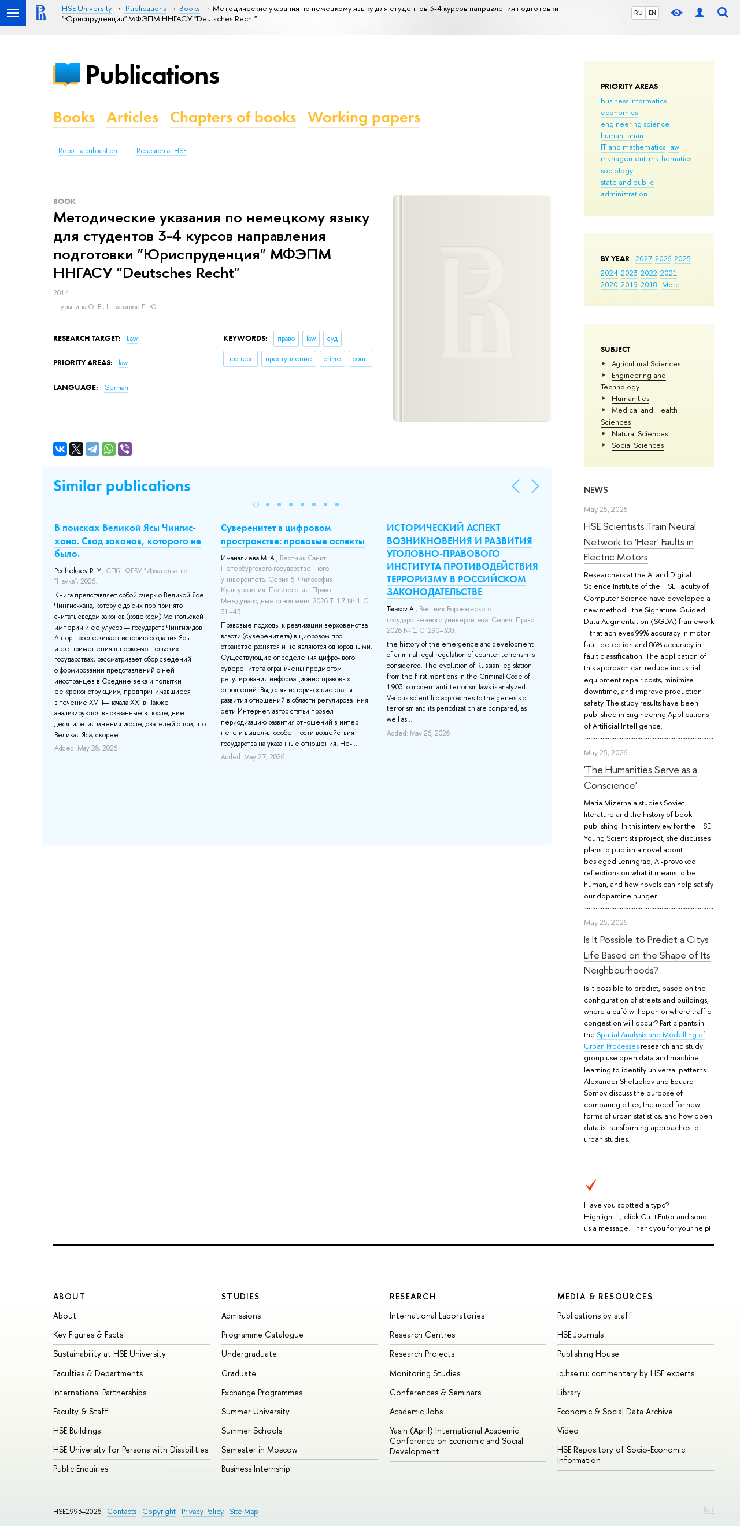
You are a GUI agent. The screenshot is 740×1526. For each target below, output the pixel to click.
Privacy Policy (203, 1511)
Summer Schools (251, 1430)
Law (132, 338)
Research (413, 1296)
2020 (609, 284)
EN (652, 13)
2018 (649, 284)
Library (569, 1392)
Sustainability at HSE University (109, 1353)
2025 (682, 258)
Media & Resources (605, 1296)
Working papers (364, 117)
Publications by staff (594, 1315)
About (69, 1296)
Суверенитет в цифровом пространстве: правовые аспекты (293, 534)
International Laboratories (437, 1315)
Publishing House (588, 1353)
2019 (629, 284)
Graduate (238, 1373)
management (623, 158)
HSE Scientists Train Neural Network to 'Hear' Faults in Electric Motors (640, 541)
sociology (617, 170)
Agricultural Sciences (646, 363)
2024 (609, 273)
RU (638, 13)
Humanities (630, 398)
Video (568, 1430)
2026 (663, 258)
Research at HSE (161, 150)
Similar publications (121, 486)
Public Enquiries (80, 1468)
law (673, 147)
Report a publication (87, 150)
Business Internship (255, 1468)
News (596, 490)
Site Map (244, 1511)
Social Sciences (638, 445)
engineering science (635, 123)
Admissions (241, 1315)
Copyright (159, 1511)
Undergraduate (249, 1353)
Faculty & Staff (80, 1411)
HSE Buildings (77, 1430)
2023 (629, 273)
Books (74, 117)
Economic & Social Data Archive (615, 1411)
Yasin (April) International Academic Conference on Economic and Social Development (456, 1441)
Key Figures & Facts (88, 1334)
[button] (256, 504)
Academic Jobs (416, 1411)
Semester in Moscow (259, 1449)
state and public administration (627, 188)
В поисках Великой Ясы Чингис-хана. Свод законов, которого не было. (127, 540)
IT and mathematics (633, 147)
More (671, 284)
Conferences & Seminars (435, 1392)
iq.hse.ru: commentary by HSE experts (625, 1373)
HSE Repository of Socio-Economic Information (621, 1454)
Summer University (255, 1411)
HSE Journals (580, 1334)
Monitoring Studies (425, 1373)
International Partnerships (99, 1392)
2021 (668, 273)
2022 (649, 273)
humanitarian (622, 135)
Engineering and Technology (633, 381)
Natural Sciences (640, 433)
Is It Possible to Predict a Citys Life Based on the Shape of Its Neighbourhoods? (647, 955)
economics (619, 112)
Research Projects (422, 1353)
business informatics (634, 100)
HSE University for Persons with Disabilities (130, 1449)
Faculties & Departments (98, 1373)
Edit (709, 1509)
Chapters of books (233, 117)
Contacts (121, 1511)
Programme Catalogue (262, 1334)
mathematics (670, 158)
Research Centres (422, 1334)
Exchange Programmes (261, 1392)
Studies (240, 1296)
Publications (152, 74)
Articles (132, 117)
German (116, 387)
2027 (643, 258)
